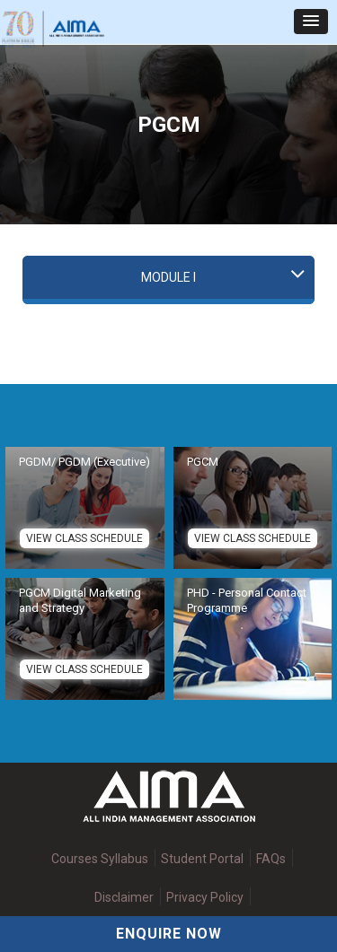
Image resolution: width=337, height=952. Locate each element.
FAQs (271, 859)
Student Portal (202, 859)
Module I (168, 277)
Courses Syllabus (99, 859)
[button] (311, 21)
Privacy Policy (205, 897)
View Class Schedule (84, 538)
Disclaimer (124, 897)
